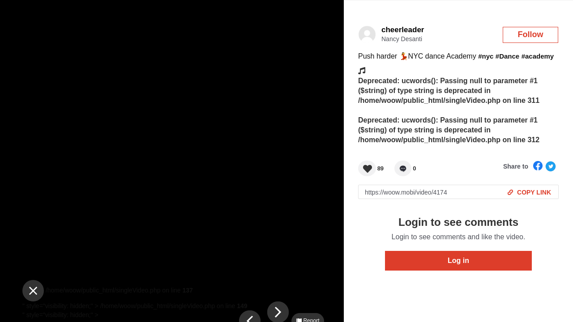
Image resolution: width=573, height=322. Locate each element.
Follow (530, 34)
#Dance (507, 56)
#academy (538, 56)
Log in (458, 260)
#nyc (485, 56)
